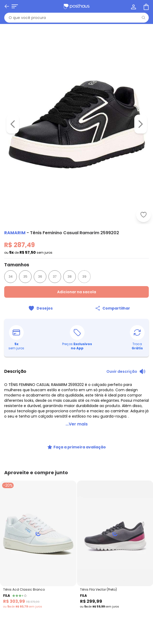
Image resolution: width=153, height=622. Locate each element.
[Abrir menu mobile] (15, 6)
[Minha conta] (133, 6)
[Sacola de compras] (145, 6)
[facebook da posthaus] (9, 481)
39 (84, 276)
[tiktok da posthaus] (32, 481)
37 (55, 276)
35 (25, 276)
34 (11, 276)
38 (70, 276)
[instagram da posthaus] (21, 481)
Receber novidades (76, 561)
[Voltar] (6, 6)
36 (40, 276)
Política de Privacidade (123, 573)
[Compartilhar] (113, 308)
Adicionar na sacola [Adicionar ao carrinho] (76, 292)
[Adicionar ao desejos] (40, 308)
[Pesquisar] (143, 17)
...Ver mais (77, 418)
